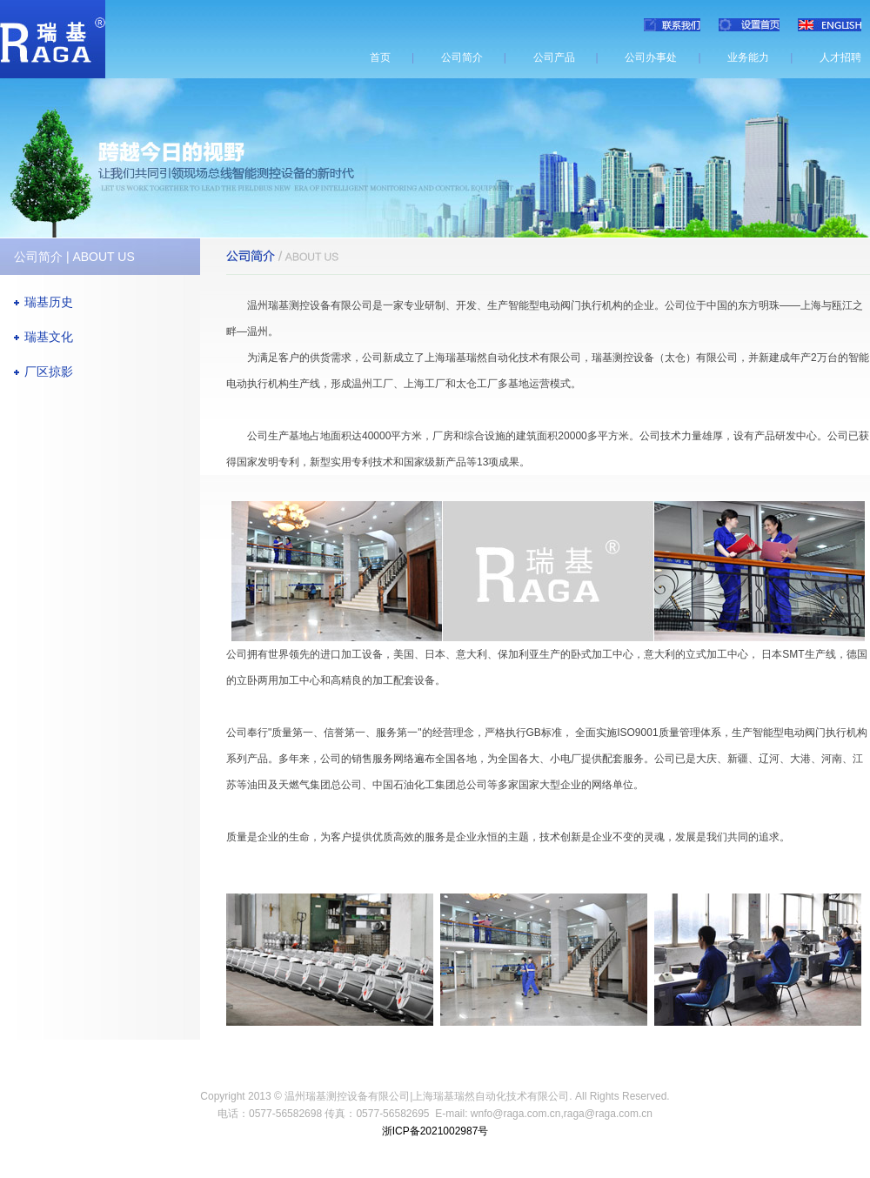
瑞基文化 (48, 337)
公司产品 (554, 57)
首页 (380, 57)
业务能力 (748, 57)
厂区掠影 (48, 371)
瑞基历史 (48, 302)
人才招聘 (840, 57)
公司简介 (462, 57)
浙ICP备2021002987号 (435, 1131)
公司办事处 (651, 57)
